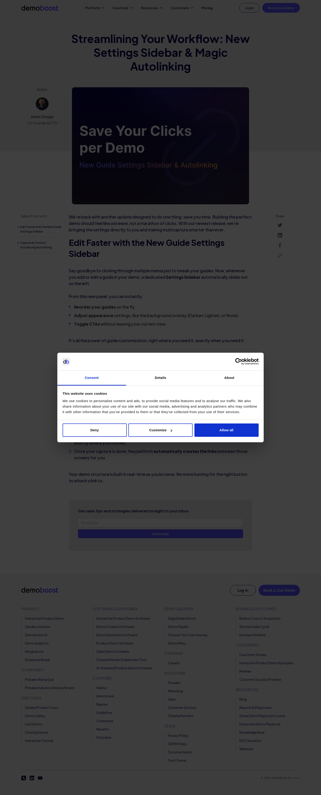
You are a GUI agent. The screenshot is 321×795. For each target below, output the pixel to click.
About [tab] (229, 378)
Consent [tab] (92, 378)
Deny (94, 430)
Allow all (226, 430)
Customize (160, 430)
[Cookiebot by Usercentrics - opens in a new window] (239, 361)
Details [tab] (160, 378)
